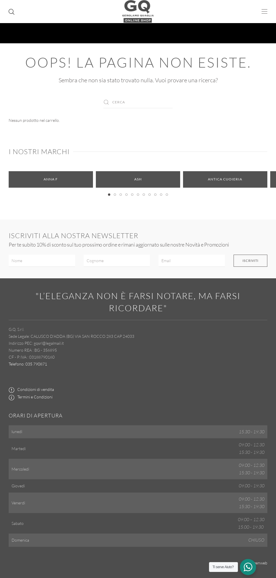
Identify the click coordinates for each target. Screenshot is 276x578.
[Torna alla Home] (138, 11)
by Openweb (256, 562)
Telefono (16, 363)
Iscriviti (250, 260)
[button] (264, 11)
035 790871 (36, 363)
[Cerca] (138, 102)
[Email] (191, 261)
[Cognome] (117, 261)
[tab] (109, 194)
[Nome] (42, 261)
